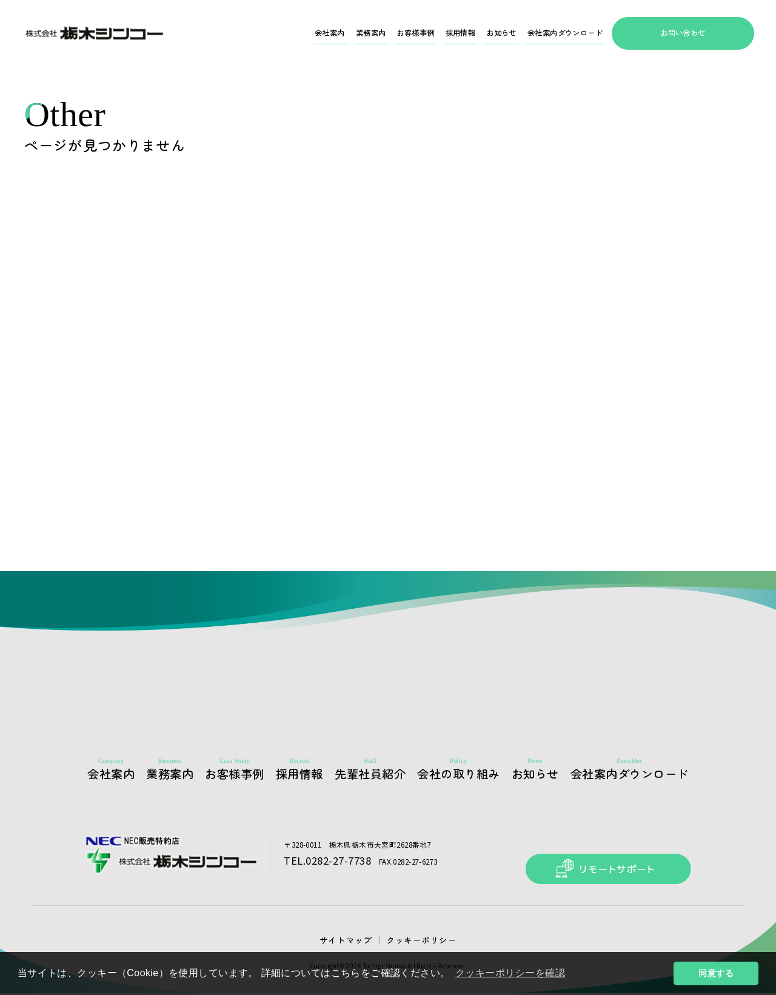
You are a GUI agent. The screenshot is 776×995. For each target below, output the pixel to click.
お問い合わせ (683, 33)
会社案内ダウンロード (556, 33)
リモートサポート (600, 854)
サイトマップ (350, 940)
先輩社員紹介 (383, 775)
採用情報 (430, 33)
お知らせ (479, 33)
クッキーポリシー (417, 940)
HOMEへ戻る (388, 493)
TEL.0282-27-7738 (323, 863)
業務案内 (324, 33)
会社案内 (276, 33)
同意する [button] (716, 973)
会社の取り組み (472, 775)
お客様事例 (377, 33)
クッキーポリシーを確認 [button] (513, 973)
